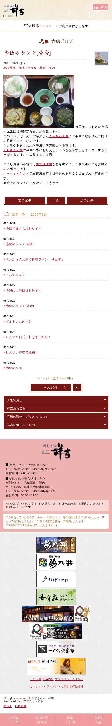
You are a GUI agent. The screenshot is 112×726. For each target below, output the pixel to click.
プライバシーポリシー (69, 679)
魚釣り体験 (44, 164)
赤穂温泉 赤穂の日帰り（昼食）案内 (29, 67)
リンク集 (35, 679)
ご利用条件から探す (73, 26)
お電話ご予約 (14, 720)
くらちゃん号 (59, 136)
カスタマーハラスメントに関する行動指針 (56, 686)
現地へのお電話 (42, 720)
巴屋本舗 (20, 706)
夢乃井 (7, 706)
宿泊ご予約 (70, 720)
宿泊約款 (48, 679)
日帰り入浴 (98, 720)
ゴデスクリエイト (32, 701)
